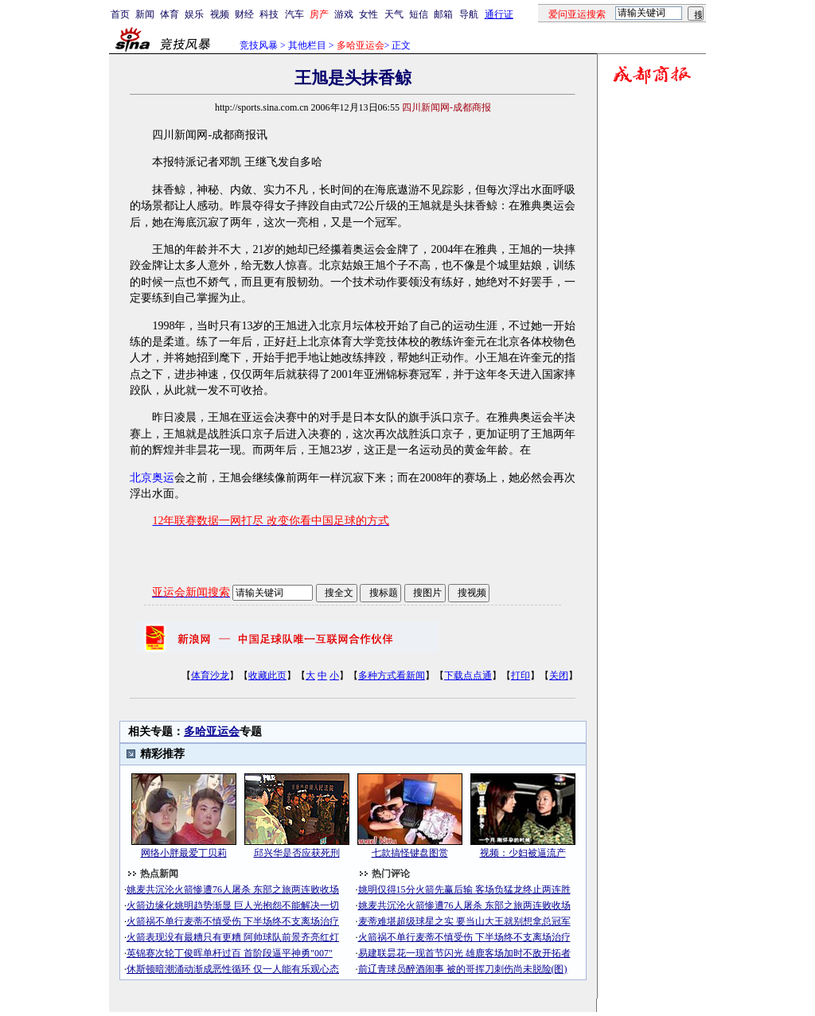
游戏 (343, 14)
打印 (520, 675)
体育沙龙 (210, 675)
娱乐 (194, 14)
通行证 (499, 14)
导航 (468, 14)
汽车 (294, 14)
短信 (418, 14)
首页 (120, 14)
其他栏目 (307, 45)
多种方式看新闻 (391, 675)
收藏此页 (267, 675)
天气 (394, 14)
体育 (169, 14)
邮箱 (443, 14)
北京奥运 (152, 478)
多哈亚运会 (212, 732)
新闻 (144, 14)
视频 (219, 14)
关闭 (558, 675)
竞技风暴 (259, 45)
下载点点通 (468, 675)
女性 (368, 14)
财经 (244, 14)
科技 (269, 14)
